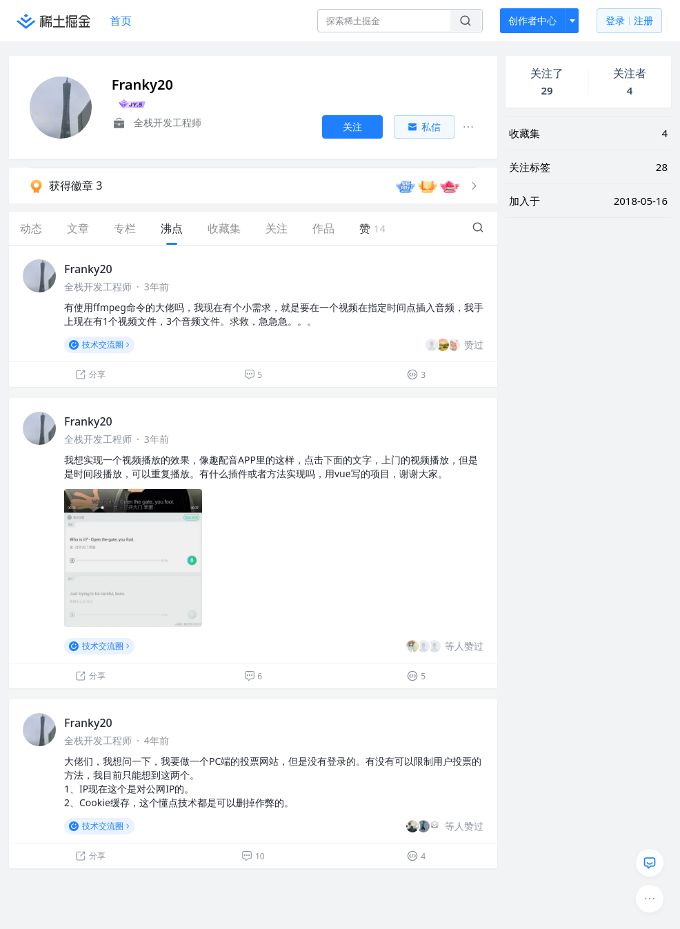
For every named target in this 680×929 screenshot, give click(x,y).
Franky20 (88, 269)
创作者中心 (532, 20)
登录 (629, 21)
